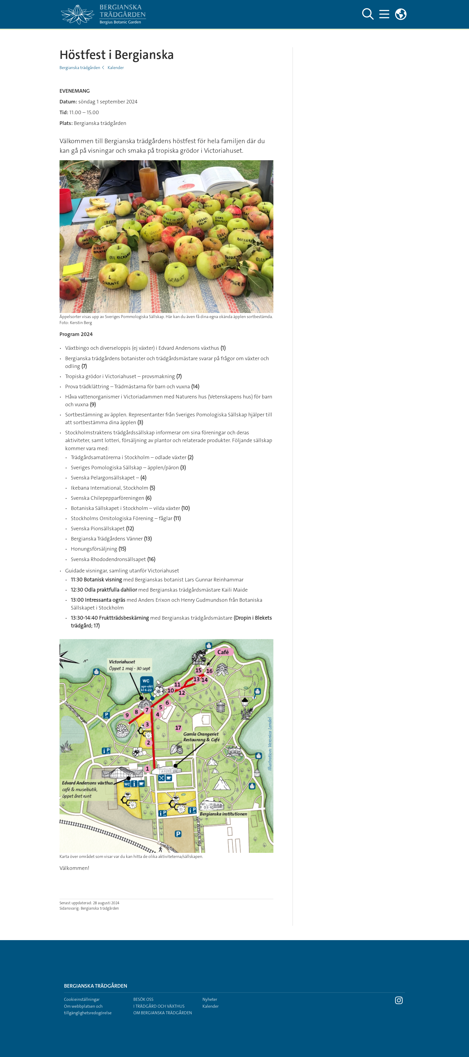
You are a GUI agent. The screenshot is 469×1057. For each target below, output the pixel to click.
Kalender (116, 67)
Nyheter (209, 999)
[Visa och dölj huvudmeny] (384, 14)
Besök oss (143, 999)
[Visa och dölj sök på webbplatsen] (368, 14)
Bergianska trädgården (80, 67)
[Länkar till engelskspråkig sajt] (400, 14)
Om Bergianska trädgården (162, 1012)
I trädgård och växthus (159, 1006)
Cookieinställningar (82, 999)
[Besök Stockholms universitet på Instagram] (399, 1002)
